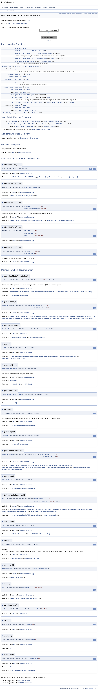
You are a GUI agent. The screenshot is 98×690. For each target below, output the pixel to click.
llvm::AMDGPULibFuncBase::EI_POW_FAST (52, 316)
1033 (14, 506)
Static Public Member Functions (79, 13)
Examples (52, 7)
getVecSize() (28, 384)
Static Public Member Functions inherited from (25, 129)
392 (14, 530)
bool (53, 58)
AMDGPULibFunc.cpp (27, 192)
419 (14, 644)
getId (17, 77)
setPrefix (18, 110)
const (29, 51)
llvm (2, 11)
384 (14, 422)
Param (11, 82)
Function (14, 121)
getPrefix (18, 79)
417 (14, 555)
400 (14, 288)
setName (18, 108)
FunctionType (42, 58)
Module (41, 102)
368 (13, 152)
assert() (24, 220)
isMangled (18, 89)
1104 (14, 462)
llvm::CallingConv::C (34, 465)
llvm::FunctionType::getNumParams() (79, 509)
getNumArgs (19, 74)
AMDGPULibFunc (11, 11)
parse (22, 126)
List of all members (93, 13)
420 (14, 663)
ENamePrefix (9, 79)
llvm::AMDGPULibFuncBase (41, 129)
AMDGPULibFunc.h (24, 152)
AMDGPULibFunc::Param (9, 368)
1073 (14, 313)
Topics (21, 7)
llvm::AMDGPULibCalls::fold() (39, 356)
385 (14, 440)
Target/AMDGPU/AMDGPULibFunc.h (21, 24)
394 (14, 614)
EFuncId (30, 53)
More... (29, 20)
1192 (14, 241)
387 (14, 485)
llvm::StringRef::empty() (30, 598)
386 (14, 353)
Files (45, 7)
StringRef (31, 61)
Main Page (5, 7)
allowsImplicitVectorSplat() (20, 356)
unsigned (11, 74)
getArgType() (15, 384)
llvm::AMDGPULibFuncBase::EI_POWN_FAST (81, 316)
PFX (35, 110)
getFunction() (41, 177)
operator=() (66, 177)
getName (18, 69)
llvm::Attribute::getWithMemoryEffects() (15, 467)
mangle (17, 105)
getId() (90, 292)
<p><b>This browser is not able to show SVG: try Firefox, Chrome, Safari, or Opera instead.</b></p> (49, 34)
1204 (14, 377)
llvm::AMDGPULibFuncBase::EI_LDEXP (71, 292)
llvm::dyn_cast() (27, 196)
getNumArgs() (62, 509)
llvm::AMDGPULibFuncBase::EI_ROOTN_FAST (45, 318)
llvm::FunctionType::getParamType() (14, 511)
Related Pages (13, 7)
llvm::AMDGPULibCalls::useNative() (13, 358)
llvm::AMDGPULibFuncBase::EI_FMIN (47, 292)
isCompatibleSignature (23, 102)
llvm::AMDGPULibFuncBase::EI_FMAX (21, 292)
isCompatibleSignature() (19, 295)
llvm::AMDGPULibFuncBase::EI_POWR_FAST (16, 318)
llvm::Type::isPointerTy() (55, 467)
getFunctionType (21, 113)
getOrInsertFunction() (54, 177)
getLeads (18, 82)
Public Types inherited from (19, 138)
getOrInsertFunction (27, 124)
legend (49, 40)
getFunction (24, 121)
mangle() (90, 318)
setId (17, 92)
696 (14, 595)
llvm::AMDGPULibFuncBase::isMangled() (60, 220)
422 (14, 334)
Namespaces (29, 7)
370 (14, 173)
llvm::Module (35, 121)
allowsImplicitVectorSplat (25, 97)
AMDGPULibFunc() (17, 177)
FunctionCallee (13, 124)
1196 (14, 262)
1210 (14, 399)
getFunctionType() (65, 465)
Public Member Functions (65, 13)
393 (14, 629)
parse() (75, 177)
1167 (14, 192)
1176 (14, 574)
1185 (14, 217)
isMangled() (40, 220)
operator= (18, 66)
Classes (38, 7)
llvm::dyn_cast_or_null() (30, 316)
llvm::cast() (31, 220)
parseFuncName (20, 95)
